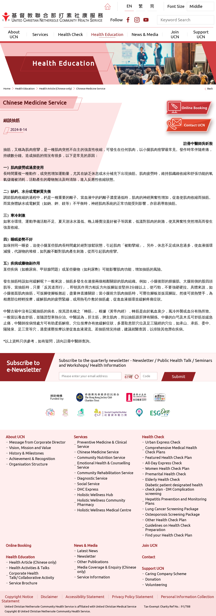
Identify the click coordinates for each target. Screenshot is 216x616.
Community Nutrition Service (101, 457)
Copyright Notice (19, 597)
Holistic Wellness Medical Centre (104, 510)
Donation (153, 579)
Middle (196, 6)
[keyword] (181, 19)
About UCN (14, 34)
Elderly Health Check (162, 479)
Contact (148, 557)
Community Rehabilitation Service (105, 473)
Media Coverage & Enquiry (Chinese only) (106, 569)
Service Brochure (23, 583)
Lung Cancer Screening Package (171, 509)
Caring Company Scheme (165, 574)
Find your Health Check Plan (168, 535)
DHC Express (87, 489)
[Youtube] (146, 19)
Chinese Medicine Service (90, 88)
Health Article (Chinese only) (55, 88)
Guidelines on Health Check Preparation (168, 527)
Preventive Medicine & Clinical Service (102, 444)
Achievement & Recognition (32, 459)
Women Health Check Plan (167, 468)
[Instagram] (137, 19)
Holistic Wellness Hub (95, 495)
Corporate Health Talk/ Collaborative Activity (31, 575)
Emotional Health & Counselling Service (103, 465)
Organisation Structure (28, 464)
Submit (178, 376)
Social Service (88, 484)
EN (129, 6)
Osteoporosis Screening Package (172, 514)
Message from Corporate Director (37, 442)
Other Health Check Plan (165, 520)
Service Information (93, 577)
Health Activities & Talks (29, 568)
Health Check (70, 34)
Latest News (87, 551)
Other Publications (92, 562)
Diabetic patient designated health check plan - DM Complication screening (174, 489)
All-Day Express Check (163, 463)
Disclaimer (50, 597)
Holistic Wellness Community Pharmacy (101, 502)
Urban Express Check (162, 442)
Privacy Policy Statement (133, 597)
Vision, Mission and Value (30, 448)
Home (6, 88)
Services (40, 34)
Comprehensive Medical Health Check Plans (171, 450)
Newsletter (86, 556)
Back (210, 88)
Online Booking (18, 545)
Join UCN (175, 34)
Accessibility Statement (85, 597)
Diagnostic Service (92, 478)
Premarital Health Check (165, 474)
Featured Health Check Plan (168, 457)
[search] (209, 19)
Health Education (107, 34)
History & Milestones (26, 453)
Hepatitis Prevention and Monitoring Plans (176, 501)
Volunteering (156, 585)
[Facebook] (128, 19)
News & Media (145, 34)
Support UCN (201, 34)
